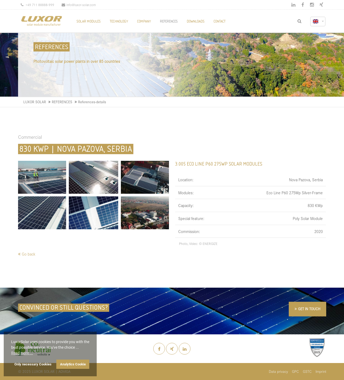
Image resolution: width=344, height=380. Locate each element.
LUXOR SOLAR (34, 101)
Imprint (321, 371)
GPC (295, 371)
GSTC (307, 371)
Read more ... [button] (22, 353)
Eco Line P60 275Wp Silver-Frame (294, 192)
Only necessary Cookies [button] (33, 364)
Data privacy (278, 371)
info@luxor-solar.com (79, 4)
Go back (28, 254)
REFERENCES (62, 101)
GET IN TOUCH (309, 309)
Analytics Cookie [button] (73, 364)
